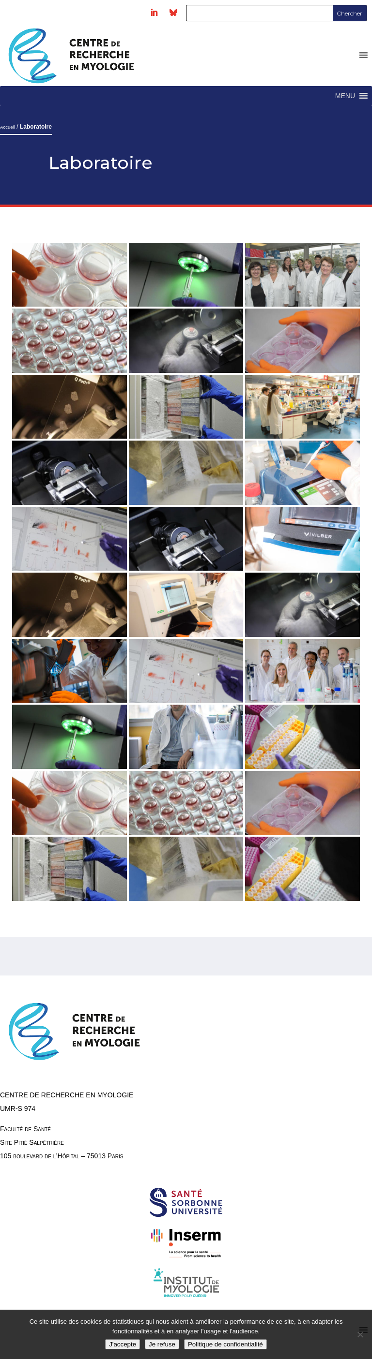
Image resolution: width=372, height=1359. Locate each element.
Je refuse (162, 1344)
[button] (345, 95)
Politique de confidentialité (225, 1344)
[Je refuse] (360, 1334)
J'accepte (122, 1344)
